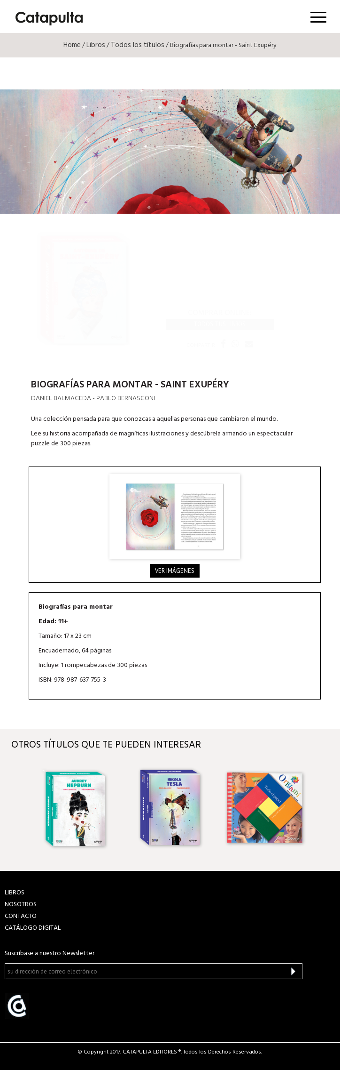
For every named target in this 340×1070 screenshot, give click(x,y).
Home (72, 45)
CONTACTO (21, 916)
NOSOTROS (21, 904)
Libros (95, 45)
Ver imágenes (174, 571)
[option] (76, 808)
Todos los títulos (137, 45)
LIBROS (14, 892)
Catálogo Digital (33, 928)
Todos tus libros (219, 324)
